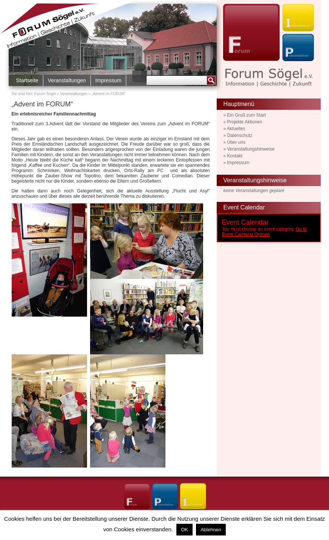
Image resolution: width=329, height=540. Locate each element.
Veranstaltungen (67, 80)
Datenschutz (239, 135)
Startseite (27, 80)
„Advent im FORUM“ (42, 104)
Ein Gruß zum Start (246, 115)
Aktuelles (236, 128)
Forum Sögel (45, 94)
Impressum (108, 80)
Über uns (236, 142)
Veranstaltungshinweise (251, 149)
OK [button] (184, 529)
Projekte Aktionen (244, 122)
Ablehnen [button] (210, 529)
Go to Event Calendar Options (264, 231)
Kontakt (235, 155)
